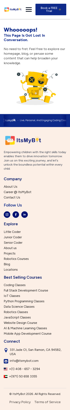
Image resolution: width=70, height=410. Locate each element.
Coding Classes (15, 285)
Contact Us (12, 197)
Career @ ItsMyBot (17, 192)
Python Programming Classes (24, 301)
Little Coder (12, 231)
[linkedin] (24, 214)
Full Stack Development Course (26, 290)
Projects (9, 253)
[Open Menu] (29, 9)
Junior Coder (13, 237)
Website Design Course (20, 322)
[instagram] (7, 214)
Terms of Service (47, 402)
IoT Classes (12, 295)
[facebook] (16, 214)
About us (10, 248)
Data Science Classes (19, 306)
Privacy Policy (20, 402)
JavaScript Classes (17, 317)
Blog (7, 264)
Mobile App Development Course (28, 333)
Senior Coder (13, 242)
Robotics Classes (16, 312)
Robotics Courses (16, 258)
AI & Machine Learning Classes (25, 328)
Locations (11, 269)
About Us (10, 186)
